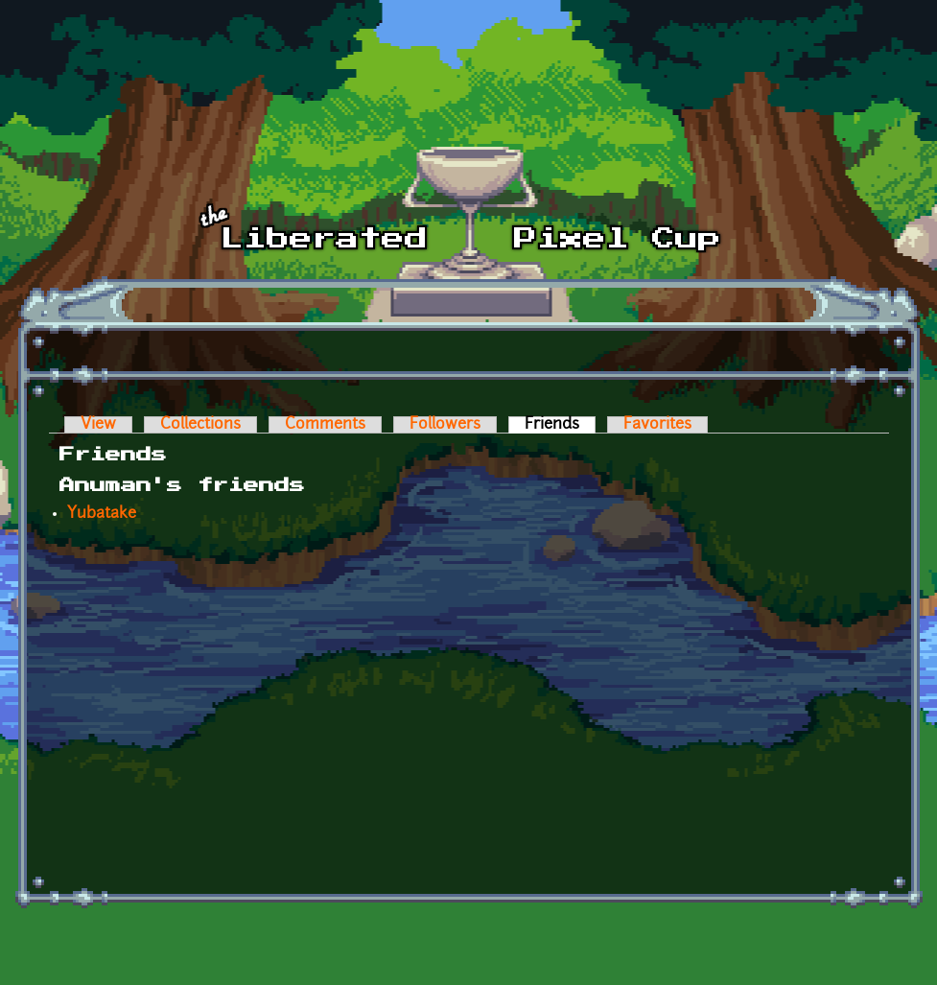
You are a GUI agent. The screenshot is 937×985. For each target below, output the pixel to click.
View (98, 425)
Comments (325, 425)
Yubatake (101, 514)
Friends (560, 425)
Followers (445, 425)
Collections (200, 425)
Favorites (657, 425)
